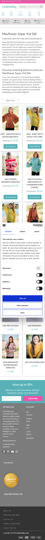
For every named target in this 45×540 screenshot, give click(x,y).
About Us (7, 511)
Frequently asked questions (9, 445)
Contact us (8, 519)
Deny (23, 313)
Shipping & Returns (9, 441)
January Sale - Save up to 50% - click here (11, 1)
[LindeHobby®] (9, 6)
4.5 (8, 22)
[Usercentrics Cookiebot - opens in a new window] (33, 225)
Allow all (22, 298)
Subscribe (33, 398)
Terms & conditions (11, 524)
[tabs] (39, 14)
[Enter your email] (11, 398)
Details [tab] (22, 231)
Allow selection (22, 305)
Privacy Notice (9, 528)
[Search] (41, 6)
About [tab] (37, 231)
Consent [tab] (8, 231)
